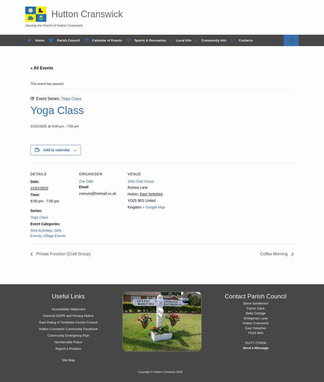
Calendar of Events (103, 40)
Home (36, 40)
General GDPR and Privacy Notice (68, 316)
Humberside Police (68, 342)
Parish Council (64, 40)
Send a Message (255, 348)
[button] (291, 40)
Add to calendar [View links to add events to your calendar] (56, 150)
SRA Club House (141, 181)
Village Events (54, 236)
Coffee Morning (274, 254)
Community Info (211, 40)
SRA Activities (41, 230)
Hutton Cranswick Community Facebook (68, 329)
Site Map (68, 360)
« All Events (41, 68)
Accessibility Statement (68, 309)
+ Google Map (154, 207)
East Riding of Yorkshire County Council (68, 322)
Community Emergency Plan (68, 335)
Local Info (181, 40)
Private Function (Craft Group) (63, 254)
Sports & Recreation (146, 40)
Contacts (242, 40)
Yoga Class (39, 217)
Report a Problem (68, 349)
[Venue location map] (203, 198)
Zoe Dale (86, 181)
